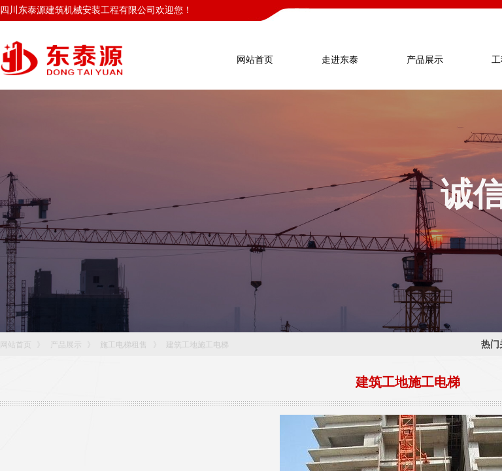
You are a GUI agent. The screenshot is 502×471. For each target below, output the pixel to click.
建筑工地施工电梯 (197, 344)
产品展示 (66, 344)
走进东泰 (340, 60)
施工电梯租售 (123, 344)
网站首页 (15, 344)
